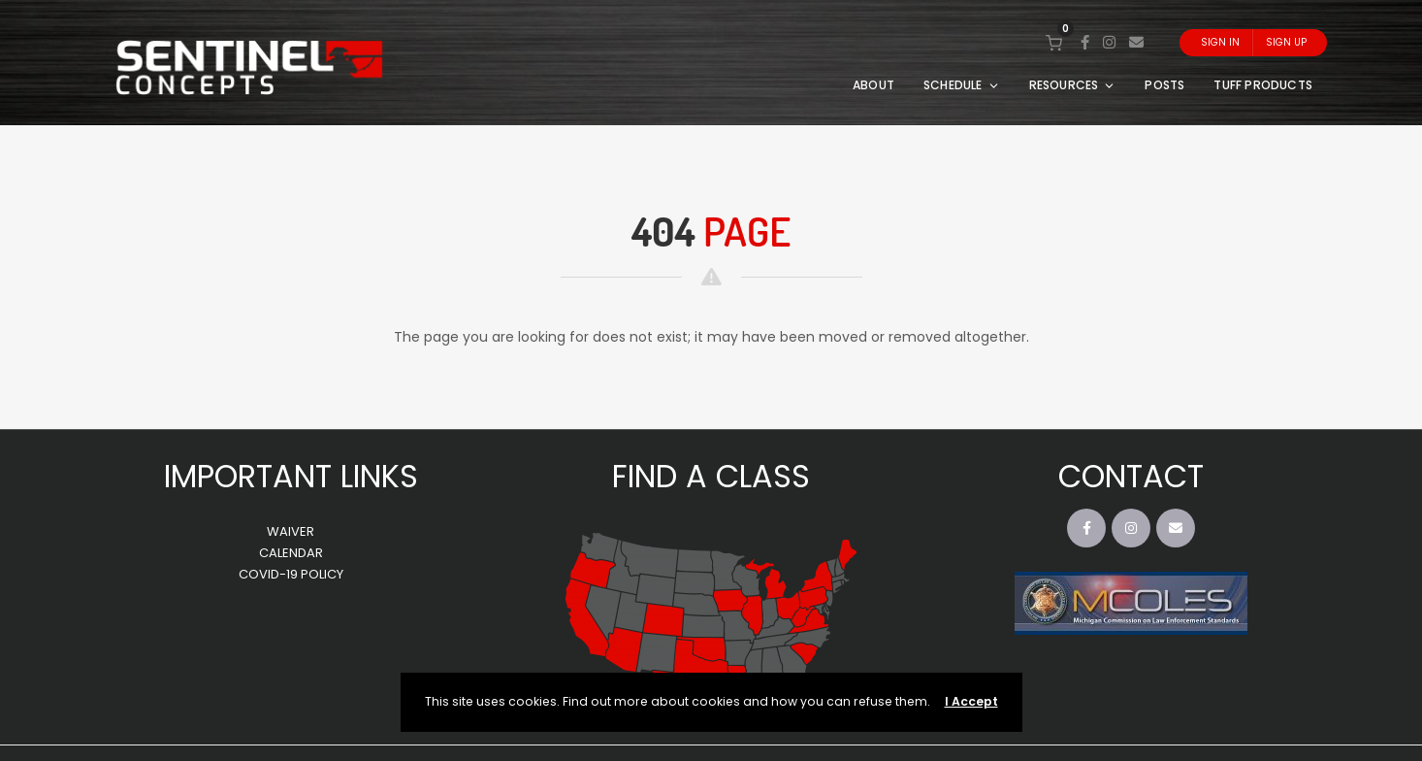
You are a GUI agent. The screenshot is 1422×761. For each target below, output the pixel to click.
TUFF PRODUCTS (1262, 85)
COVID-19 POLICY (291, 574)
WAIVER (290, 531)
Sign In (1220, 42)
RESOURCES (1072, 85)
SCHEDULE (961, 85)
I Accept (971, 701)
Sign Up (1286, 42)
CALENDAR (291, 553)
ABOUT (873, 85)
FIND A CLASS (711, 476)
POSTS (1164, 85)
